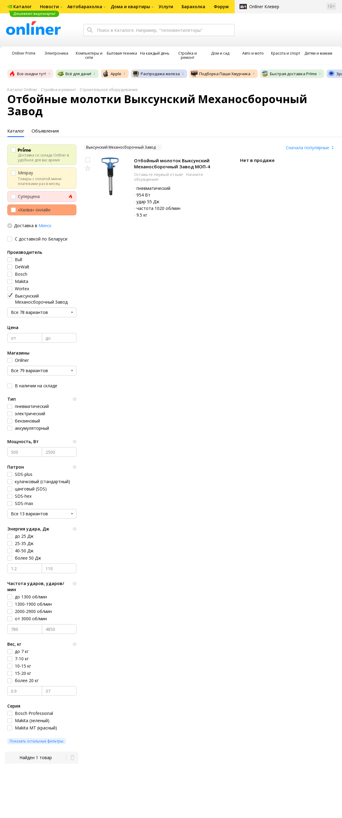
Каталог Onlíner (22, 89)
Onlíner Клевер (264, 6)
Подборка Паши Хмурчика (220, 73)
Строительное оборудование (109, 89)
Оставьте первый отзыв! (159, 174)
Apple (111, 73)
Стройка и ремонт (58, 89)
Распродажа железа (156, 73)
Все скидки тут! (27, 73)
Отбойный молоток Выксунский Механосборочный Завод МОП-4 (172, 163)
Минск (45, 225)
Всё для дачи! (74, 73)
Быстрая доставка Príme (289, 73)
